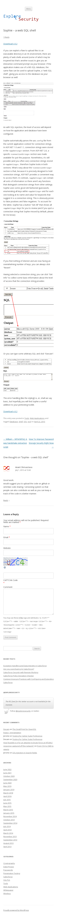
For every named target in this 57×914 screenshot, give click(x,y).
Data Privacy (8, 865)
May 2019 (7, 785)
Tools (26, 417)
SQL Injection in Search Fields (24, 751)
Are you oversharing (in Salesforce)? (18, 667)
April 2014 (7, 828)
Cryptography (9, 862)
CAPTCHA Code (10, 579)
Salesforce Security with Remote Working (20, 671)
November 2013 (10, 835)
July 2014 (7, 825)
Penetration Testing (11, 872)
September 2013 (10, 838)
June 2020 (7, 781)
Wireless (7, 892)
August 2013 (8, 842)
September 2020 (10, 778)
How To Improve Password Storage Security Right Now (41, 442)
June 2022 (7, 768)
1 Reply (6, 37)
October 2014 (9, 818)
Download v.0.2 (10, 43)
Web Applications (37, 417)
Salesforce (8, 875)
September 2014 (10, 821)
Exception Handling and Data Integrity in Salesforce (25, 664)
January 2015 (8, 811)
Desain (6, 728)
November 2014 (10, 815)
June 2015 (7, 801)
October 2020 (9, 775)
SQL (25, 421)
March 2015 (8, 808)
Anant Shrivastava (23, 466)
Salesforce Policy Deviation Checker (18, 674)
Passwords (8, 868)
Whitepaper (8, 888)
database (14, 421)
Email (6, 536)
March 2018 (8, 791)
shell (21, 421)
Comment (7, 586)
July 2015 (7, 798)
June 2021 (7, 771)
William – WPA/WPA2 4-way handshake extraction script (15, 442)
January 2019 (8, 788)
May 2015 (7, 805)
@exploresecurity (23, 709)
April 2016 (7, 795)
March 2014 (8, 831)
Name (7, 526)
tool (29, 421)
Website (7, 547)
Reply (5, 500)
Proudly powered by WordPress (16, 909)
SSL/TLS (6, 878)
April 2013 (7, 845)
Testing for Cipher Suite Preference (27, 734)
